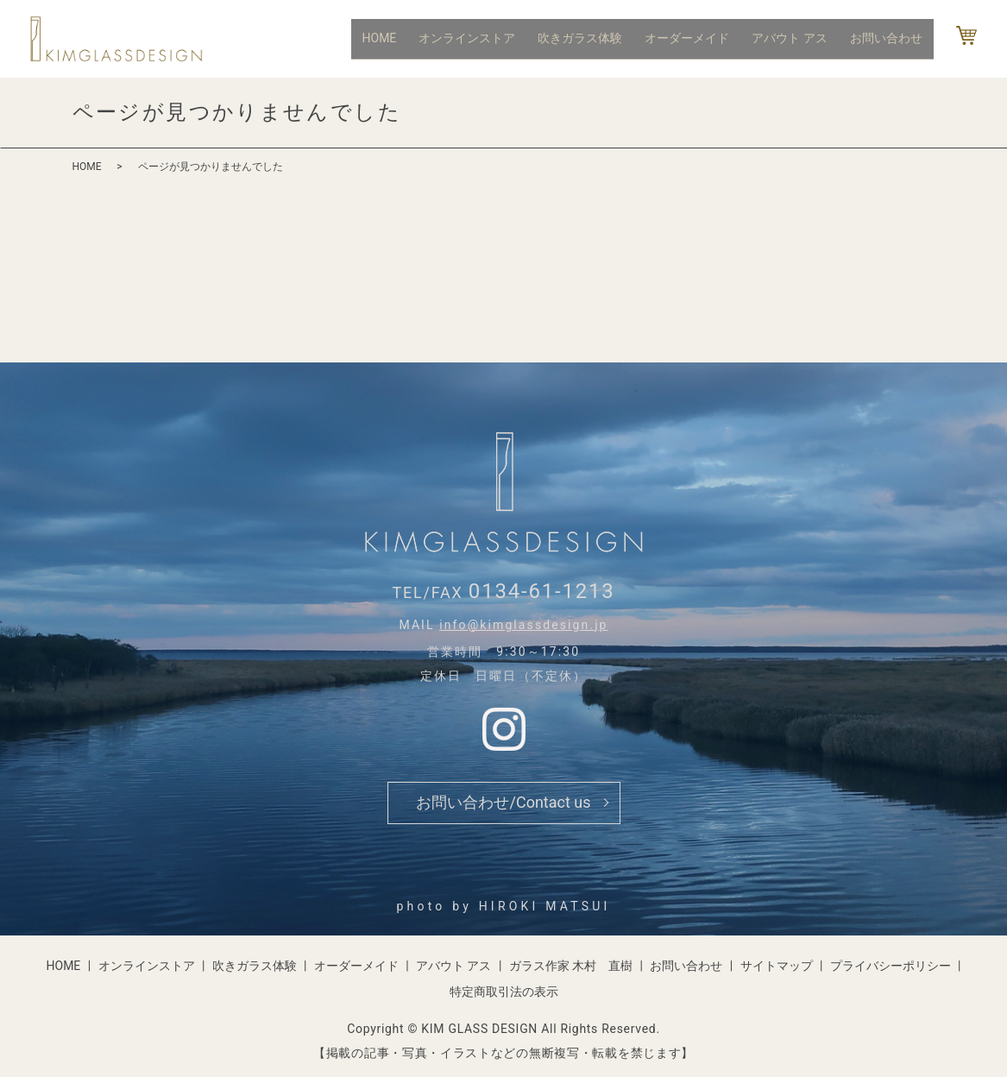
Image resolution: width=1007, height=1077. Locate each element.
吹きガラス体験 (591, 38)
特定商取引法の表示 (504, 991)
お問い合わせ (888, 38)
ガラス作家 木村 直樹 (571, 966)
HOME (397, 38)
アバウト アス (794, 38)
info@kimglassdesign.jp (523, 625)
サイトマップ (776, 966)
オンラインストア (481, 38)
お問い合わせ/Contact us (503, 802)
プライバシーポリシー (890, 966)
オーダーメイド (695, 38)
